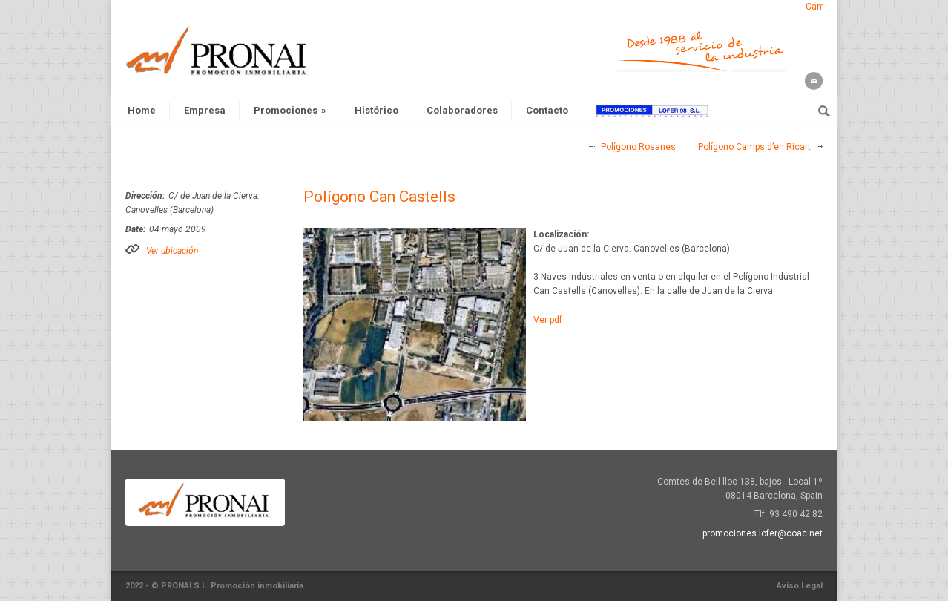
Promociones (290, 110)
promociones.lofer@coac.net (762, 533)
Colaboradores (462, 110)
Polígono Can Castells (379, 197)
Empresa (205, 110)
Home (142, 110)
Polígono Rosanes (638, 147)
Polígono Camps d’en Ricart (754, 147)
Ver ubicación (172, 251)
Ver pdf (547, 320)
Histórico (376, 110)
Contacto (547, 110)
